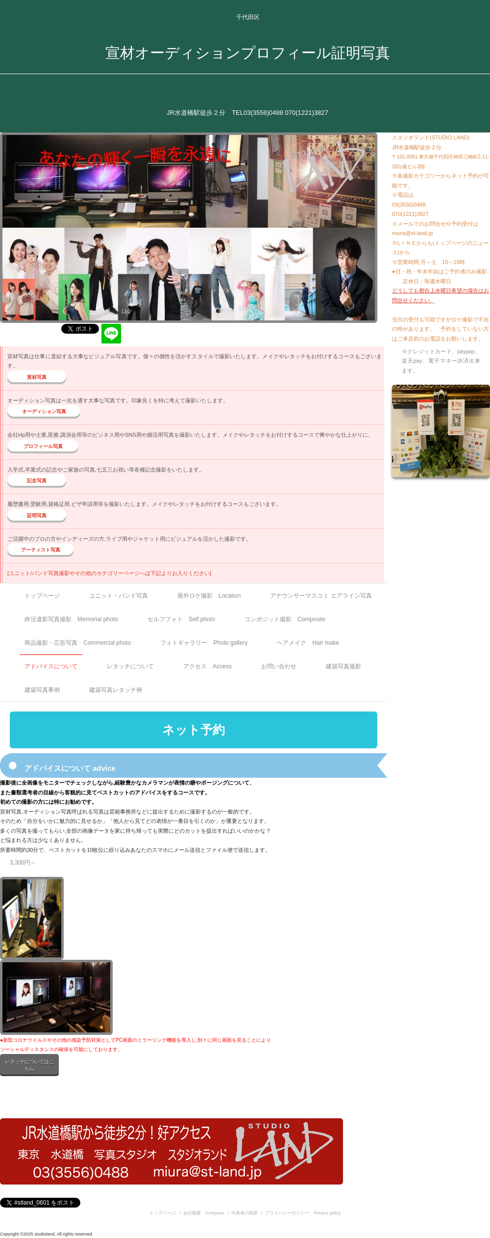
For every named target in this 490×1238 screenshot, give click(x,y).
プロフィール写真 (43, 446)
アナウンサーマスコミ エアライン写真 (320, 595)
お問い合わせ (278, 666)
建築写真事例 (42, 689)
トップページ (42, 595)
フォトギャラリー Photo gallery (203, 642)
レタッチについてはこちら (29, 1065)
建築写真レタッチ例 (115, 689)
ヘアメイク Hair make (308, 642)
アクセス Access (207, 666)
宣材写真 (37, 377)
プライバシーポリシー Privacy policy (303, 1213)
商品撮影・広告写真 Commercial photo (77, 642)
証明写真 (37, 515)
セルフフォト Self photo (181, 619)
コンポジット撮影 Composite (285, 619)
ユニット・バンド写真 (118, 595)
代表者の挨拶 (244, 1213)
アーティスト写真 (40, 550)
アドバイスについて (50, 666)
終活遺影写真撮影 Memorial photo (71, 619)
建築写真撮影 (343, 666)
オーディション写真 (44, 411)
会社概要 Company (203, 1213)
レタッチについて (130, 666)
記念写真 (37, 480)
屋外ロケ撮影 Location (209, 595)
